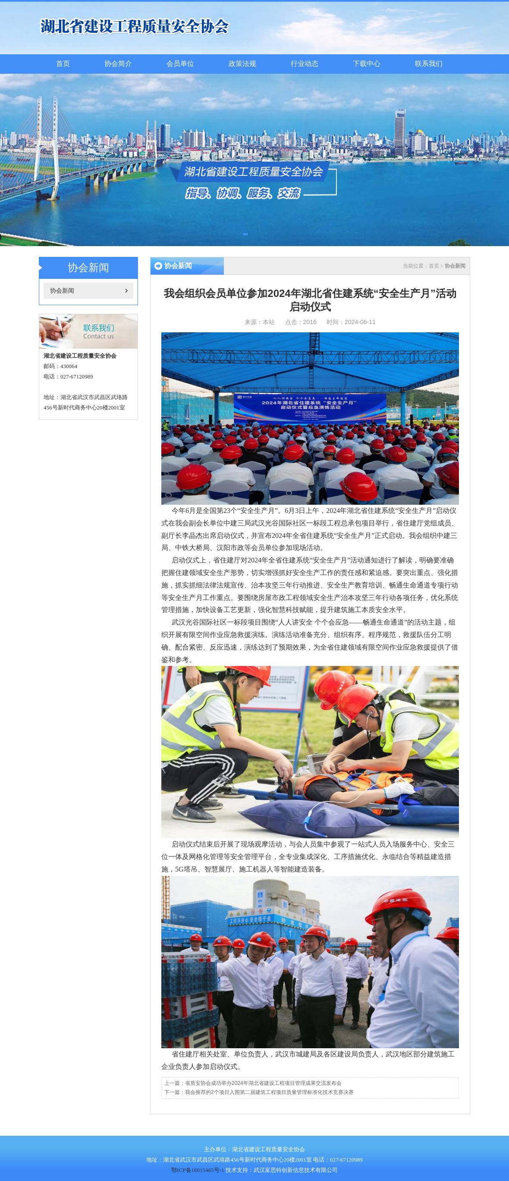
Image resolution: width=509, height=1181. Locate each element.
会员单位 (180, 63)
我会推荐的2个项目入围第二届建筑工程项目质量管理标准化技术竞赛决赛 (269, 1092)
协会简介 (118, 63)
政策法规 (242, 63)
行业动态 (304, 63)
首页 (63, 63)
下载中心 (366, 63)
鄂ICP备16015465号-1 (197, 1170)
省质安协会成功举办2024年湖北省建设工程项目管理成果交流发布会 (263, 1083)
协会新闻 (62, 290)
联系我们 (429, 63)
